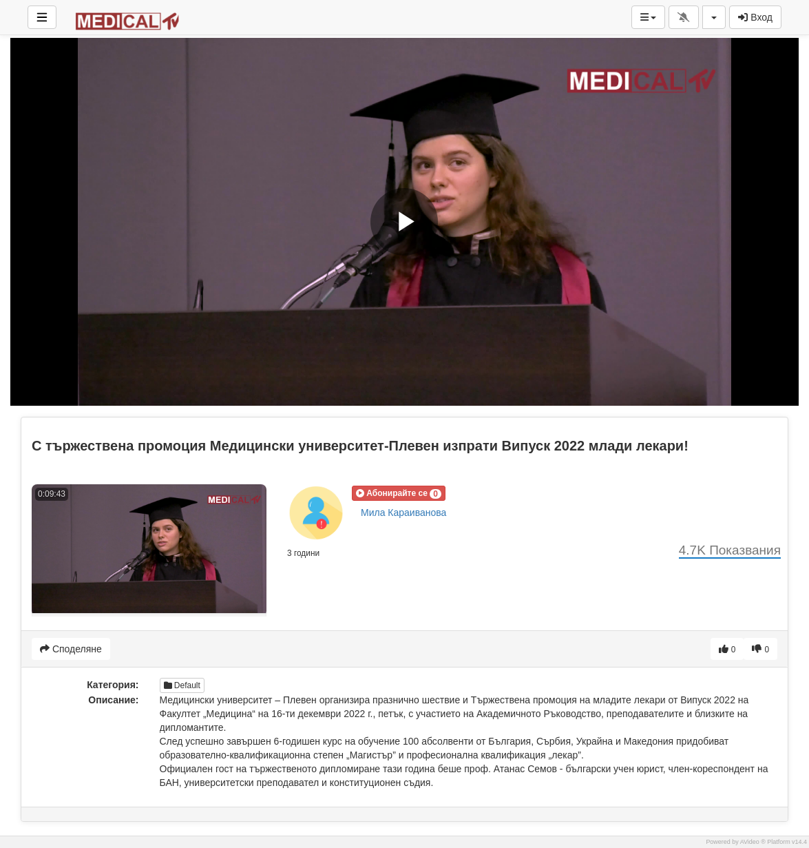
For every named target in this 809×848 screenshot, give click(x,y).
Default (182, 685)
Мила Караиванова (403, 512)
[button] (398, 493)
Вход (755, 17)
